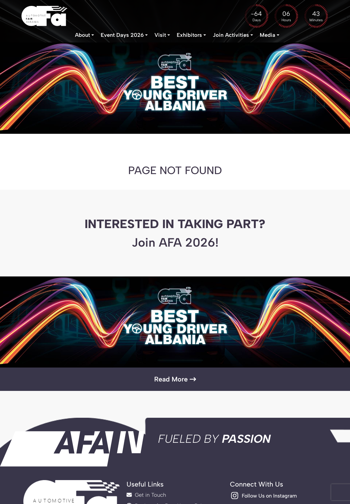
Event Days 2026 (122, 36)
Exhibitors (189, 36)
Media (267, 36)
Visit (160, 36)
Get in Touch (146, 495)
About (82, 36)
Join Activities (231, 36)
